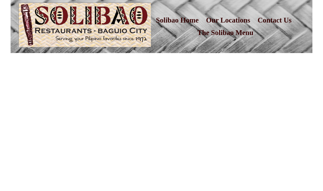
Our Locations (228, 20)
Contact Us (274, 20)
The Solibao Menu (225, 33)
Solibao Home (177, 20)
